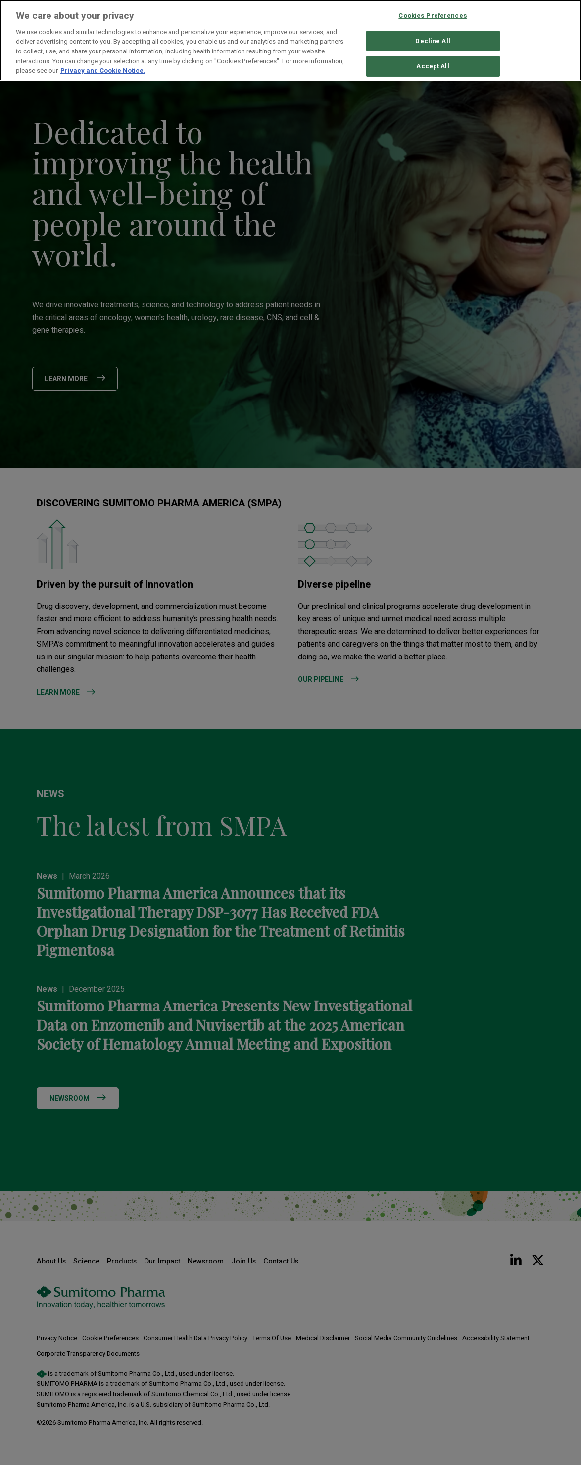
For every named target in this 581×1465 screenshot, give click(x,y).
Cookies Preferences (432, 15)
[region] (290, 40)
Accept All (432, 66)
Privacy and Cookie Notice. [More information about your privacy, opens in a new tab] (102, 70)
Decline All (432, 41)
